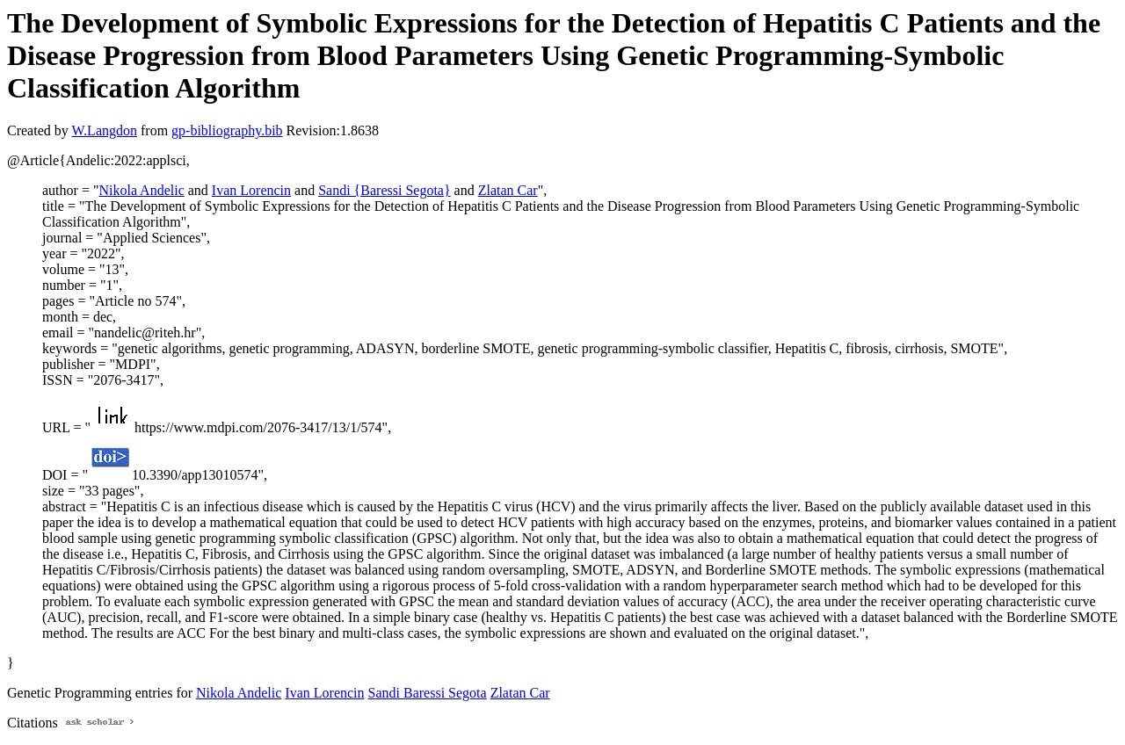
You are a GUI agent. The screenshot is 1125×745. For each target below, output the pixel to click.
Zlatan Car (508, 190)
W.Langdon (104, 130)
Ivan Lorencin (251, 190)
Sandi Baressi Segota (427, 692)
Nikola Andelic (141, 190)
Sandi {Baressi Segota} (384, 190)
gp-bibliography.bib (227, 130)
